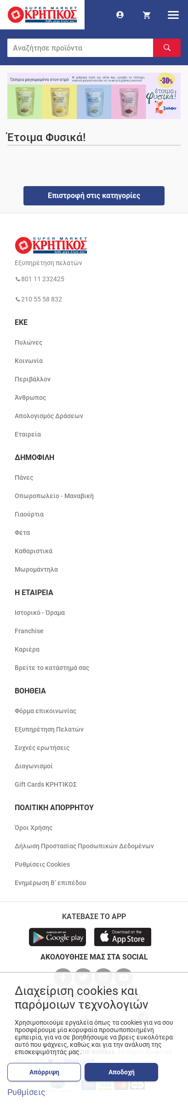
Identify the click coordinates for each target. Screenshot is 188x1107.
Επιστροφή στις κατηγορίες (94, 195)
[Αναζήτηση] (167, 48)
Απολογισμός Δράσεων (49, 416)
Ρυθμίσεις (26, 1092)
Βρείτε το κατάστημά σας (52, 667)
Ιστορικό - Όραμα (40, 612)
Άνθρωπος (30, 397)
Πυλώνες (28, 342)
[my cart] (147, 14)
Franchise (29, 631)
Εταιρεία (28, 434)
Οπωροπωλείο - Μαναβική (54, 496)
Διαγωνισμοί (34, 766)
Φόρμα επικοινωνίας (45, 711)
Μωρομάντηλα (36, 569)
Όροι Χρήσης (33, 827)
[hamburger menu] (173, 14)
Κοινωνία (29, 360)
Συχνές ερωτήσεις (42, 747)
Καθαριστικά (33, 551)
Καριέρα (27, 649)
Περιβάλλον (33, 379)
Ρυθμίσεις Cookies (42, 864)
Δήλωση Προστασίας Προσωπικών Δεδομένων (84, 846)
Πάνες (24, 477)
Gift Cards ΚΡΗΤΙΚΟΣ (46, 784)
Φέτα (22, 532)
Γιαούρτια (29, 514)
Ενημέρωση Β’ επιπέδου (50, 882)
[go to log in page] (120, 14)
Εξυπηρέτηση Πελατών (49, 729)
